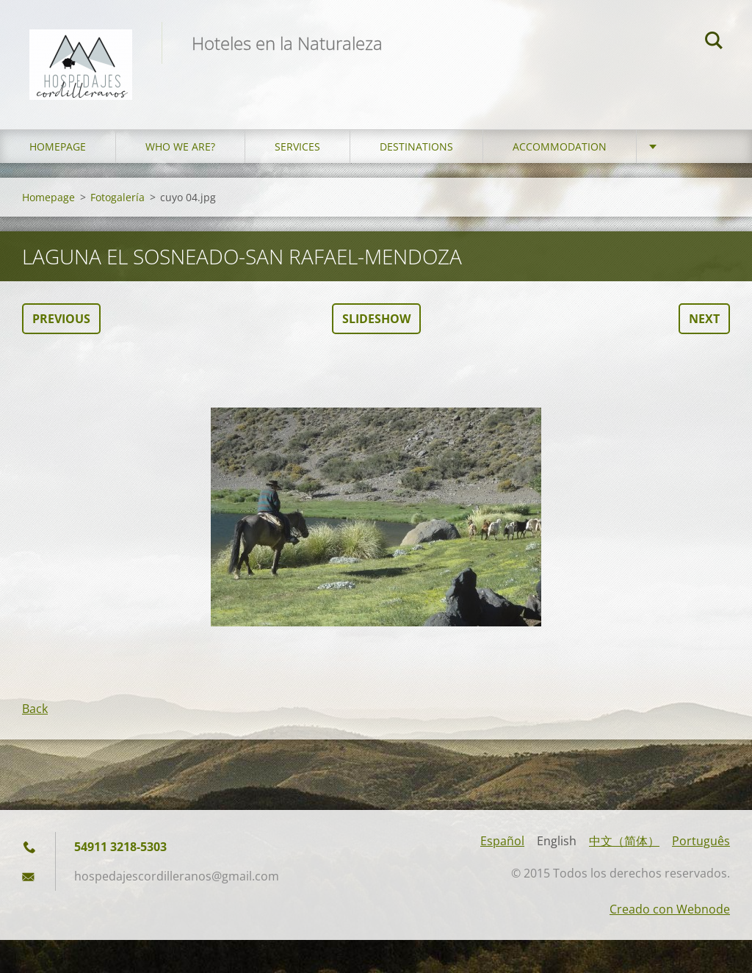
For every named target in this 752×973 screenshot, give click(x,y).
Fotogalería (117, 197)
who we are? (180, 146)
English (556, 841)
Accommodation (560, 146)
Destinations (416, 146)
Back (35, 709)
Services (297, 146)
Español (502, 841)
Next (704, 319)
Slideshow (376, 319)
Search (714, 42)
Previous (61, 319)
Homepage (57, 146)
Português (701, 841)
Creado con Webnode (670, 909)
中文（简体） (624, 841)
